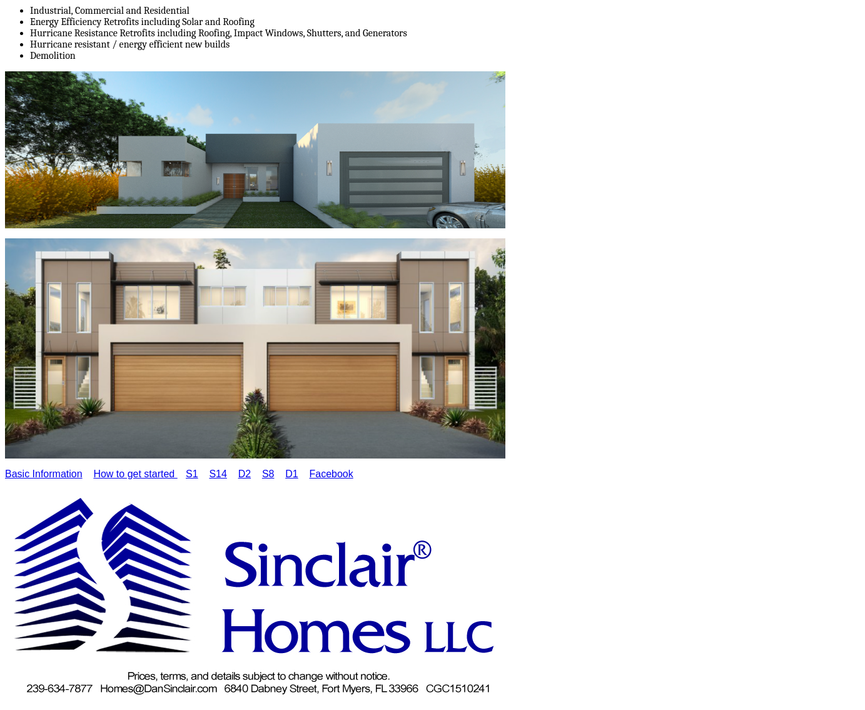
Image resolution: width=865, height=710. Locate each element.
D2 (244, 474)
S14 (217, 474)
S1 (192, 474)
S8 (268, 474)
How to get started (135, 474)
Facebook (331, 474)
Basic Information (44, 474)
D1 (291, 474)
